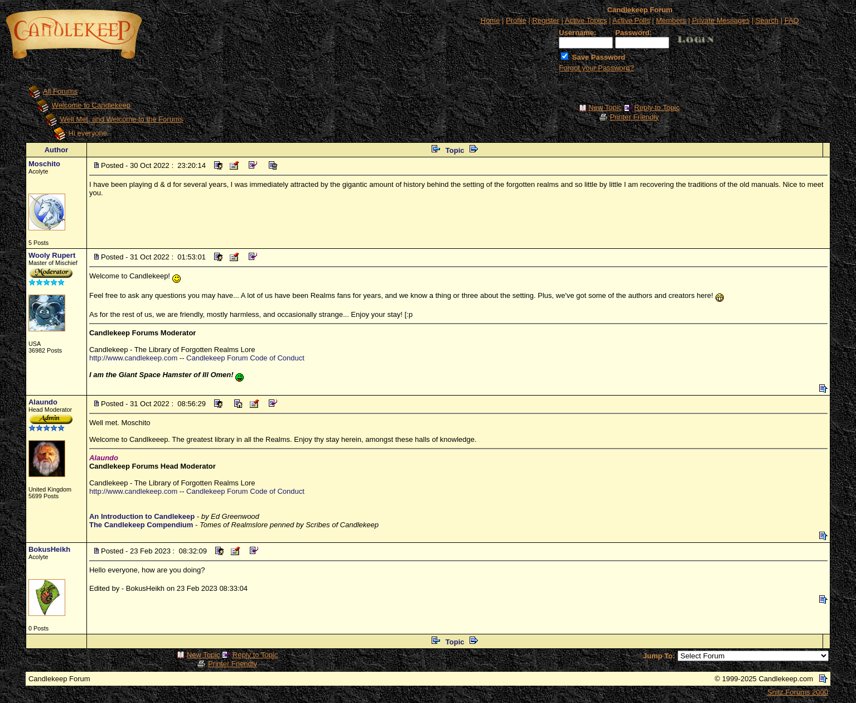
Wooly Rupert (51, 255)
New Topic (605, 107)
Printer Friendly (634, 117)
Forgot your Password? (596, 68)
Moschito (44, 164)
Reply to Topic (656, 107)
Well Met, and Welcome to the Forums (121, 119)
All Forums (60, 91)
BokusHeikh (49, 549)
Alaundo (42, 402)
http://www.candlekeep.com (133, 358)
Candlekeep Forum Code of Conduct (245, 358)
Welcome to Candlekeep (91, 105)
